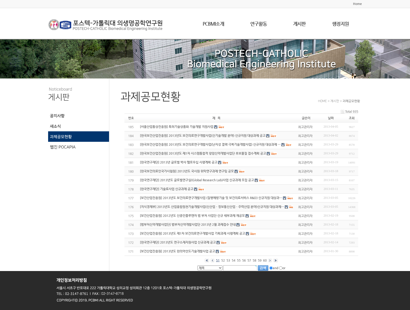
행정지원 (340, 23)
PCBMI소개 (213, 23)
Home (357, 3)
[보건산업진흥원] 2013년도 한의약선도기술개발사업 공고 (177, 251)
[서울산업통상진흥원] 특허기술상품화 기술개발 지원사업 (176, 126)
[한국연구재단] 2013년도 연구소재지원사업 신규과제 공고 (178, 242)
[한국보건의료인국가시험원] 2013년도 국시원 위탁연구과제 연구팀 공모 (187, 171)
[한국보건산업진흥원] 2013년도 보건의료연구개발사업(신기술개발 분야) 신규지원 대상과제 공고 (202, 135)
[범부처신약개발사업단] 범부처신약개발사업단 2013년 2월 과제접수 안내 (188, 224)
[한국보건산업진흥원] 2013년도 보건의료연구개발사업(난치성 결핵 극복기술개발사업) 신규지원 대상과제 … (210, 144)
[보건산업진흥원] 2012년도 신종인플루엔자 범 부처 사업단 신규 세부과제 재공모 (192, 215)
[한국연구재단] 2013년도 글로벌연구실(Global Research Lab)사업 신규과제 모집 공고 (197, 180)
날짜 (331, 118)
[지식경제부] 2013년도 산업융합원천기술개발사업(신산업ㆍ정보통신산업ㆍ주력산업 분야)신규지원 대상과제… (212, 206)
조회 (352, 118)
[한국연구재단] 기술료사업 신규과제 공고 (166, 189)
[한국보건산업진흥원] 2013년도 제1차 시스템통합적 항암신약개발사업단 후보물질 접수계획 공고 (203, 153)
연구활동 (258, 23)
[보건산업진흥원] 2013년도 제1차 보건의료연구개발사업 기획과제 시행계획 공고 (192, 233)
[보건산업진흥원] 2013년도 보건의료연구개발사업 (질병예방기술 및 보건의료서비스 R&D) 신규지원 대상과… (211, 198)
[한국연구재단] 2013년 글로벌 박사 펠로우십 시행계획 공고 (178, 162)
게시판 (299, 23)
